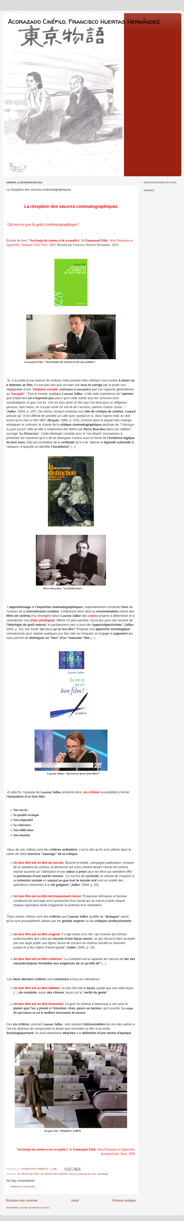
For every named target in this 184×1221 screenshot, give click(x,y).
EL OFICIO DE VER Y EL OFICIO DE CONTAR (43, 1174)
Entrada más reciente (22, 1200)
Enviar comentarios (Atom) (35, 1207)
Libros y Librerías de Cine (82, 1174)
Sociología (102, 1174)
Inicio (75, 1200)
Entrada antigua (124, 1200)
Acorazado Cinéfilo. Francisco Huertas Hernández (84, 21)
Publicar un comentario (23, 1186)
